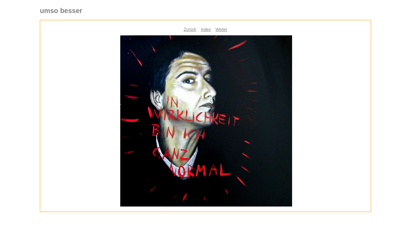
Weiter (221, 29)
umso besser (61, 10)
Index (206, 29)
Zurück (189, 29)
